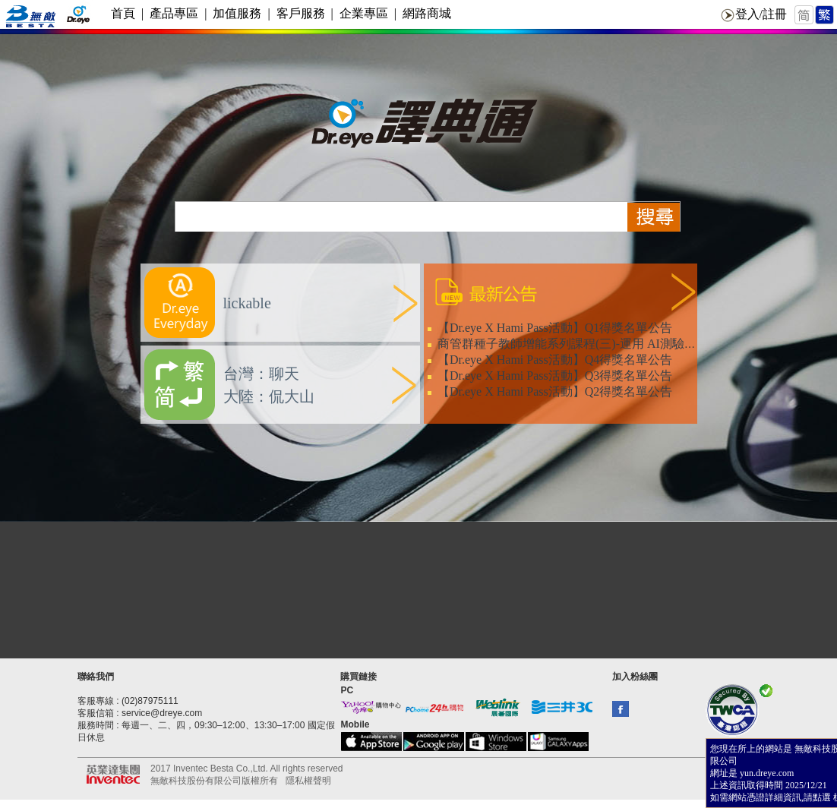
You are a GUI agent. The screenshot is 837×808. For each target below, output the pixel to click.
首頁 (123, 13)
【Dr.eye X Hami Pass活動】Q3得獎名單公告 (554, 375)
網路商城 (426, 13)
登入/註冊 (761, 14)
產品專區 (174, 13)
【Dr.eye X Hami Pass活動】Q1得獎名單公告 (554, 327)
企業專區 (363, 13)
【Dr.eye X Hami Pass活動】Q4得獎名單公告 (554, 359)
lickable (247, 303)
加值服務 (237, 13)
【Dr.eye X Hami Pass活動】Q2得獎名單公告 (554, 391)
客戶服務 (300, 13)
